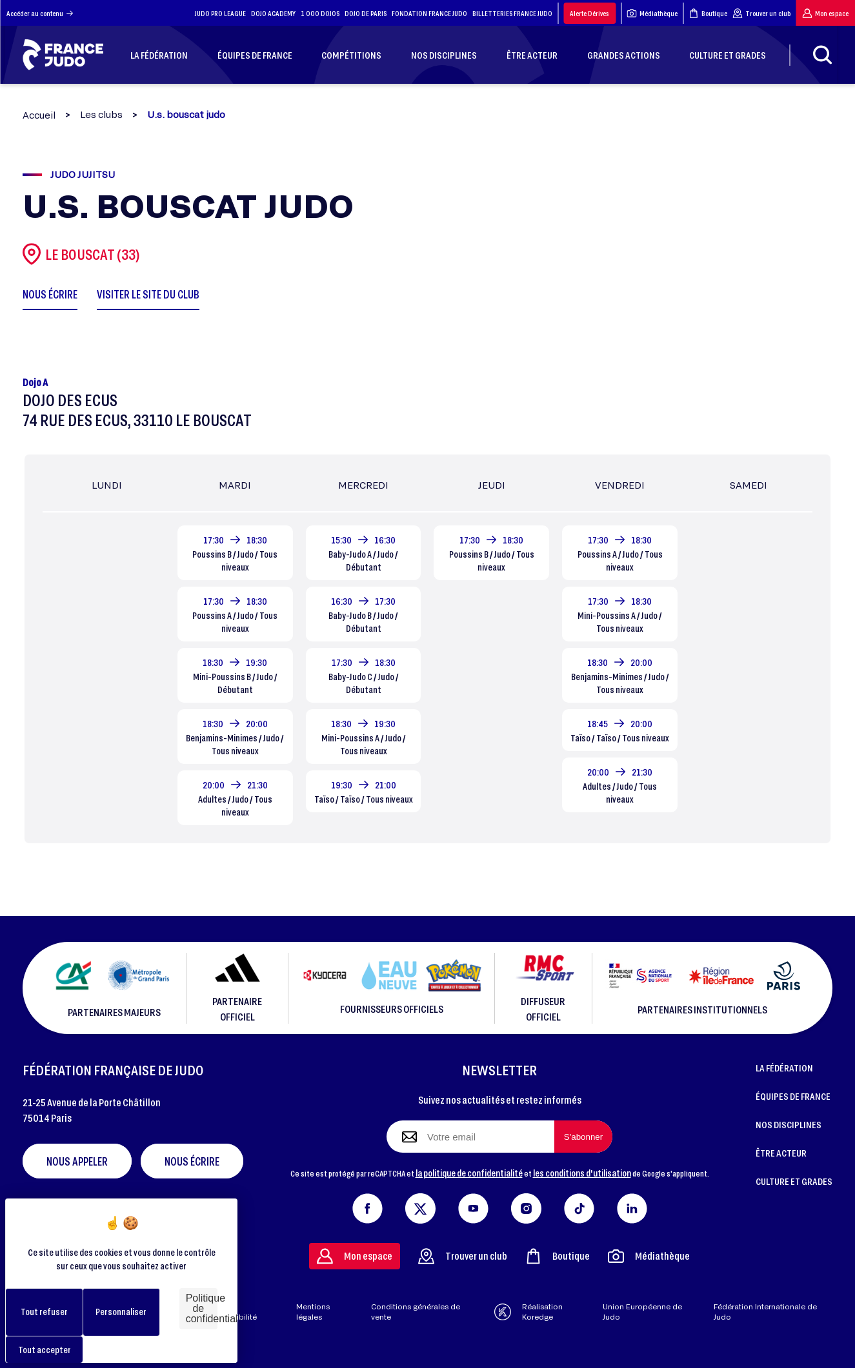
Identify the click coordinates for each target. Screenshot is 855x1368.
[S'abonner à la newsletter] (583, 1136)
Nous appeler (77, 1161)
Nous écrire (192, 1161)
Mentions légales (313, 1312)
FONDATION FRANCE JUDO (429, 13)
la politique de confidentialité (469, 1172)
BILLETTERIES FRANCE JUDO (512, 13)
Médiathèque (652, 13)
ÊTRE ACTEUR (781, 1152)
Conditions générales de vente (415, 1312)
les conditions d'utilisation (582, 1172)
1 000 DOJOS (320, 13)
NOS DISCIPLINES (788, 1124)
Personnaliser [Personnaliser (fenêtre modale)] (121, 1311)
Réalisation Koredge (528, 1312)
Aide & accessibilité (234, 1312)
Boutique (708, 13)
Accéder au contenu (39, 13)
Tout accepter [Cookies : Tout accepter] (44, 1349)
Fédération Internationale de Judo (765, 1312)
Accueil (39, 115)
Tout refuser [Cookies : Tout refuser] (44, 1311)
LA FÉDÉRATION (784, 1067)
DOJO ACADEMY (273, 13)
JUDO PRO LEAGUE (220, 13)
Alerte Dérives (589, 13)
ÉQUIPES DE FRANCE (793, 1096)
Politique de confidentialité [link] (201, 1308)
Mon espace (825, 13)
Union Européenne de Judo (642, 1312)
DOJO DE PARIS (366, 13)
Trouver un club (761, 13)
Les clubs (101, 114)
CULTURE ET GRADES (794, 1181)
